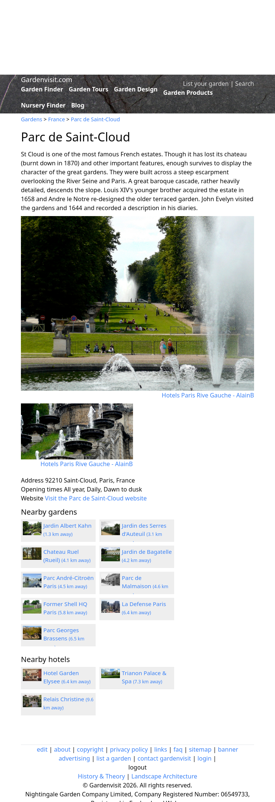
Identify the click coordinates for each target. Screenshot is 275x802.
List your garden (206, 83)
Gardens (31, 119)
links (160, 749)
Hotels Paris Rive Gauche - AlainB (208, 395)
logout (138, 767)
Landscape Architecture (164, 776)
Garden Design (136, 89)
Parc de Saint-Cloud (95, 119)
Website (32, 498)
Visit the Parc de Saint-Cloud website (96, 498)
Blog (77, 105)
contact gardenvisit (164, 758)
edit (42, 749)
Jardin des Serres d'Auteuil (144, 534)
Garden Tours (88, 89)
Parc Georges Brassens (63, 638)
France (56, 119)
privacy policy (129, 749)
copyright (90, 749)
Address (32, 480)
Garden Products (188, 92)
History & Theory (101, 776)
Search (244, 83)
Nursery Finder (43, 105)
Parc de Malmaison (145, 586)
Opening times (41, 489)
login (204, 758)
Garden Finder (42, 89)
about (62, 749)
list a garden (113, 758)
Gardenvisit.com (46, 79)
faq (177, 749)
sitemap (200, 749)
